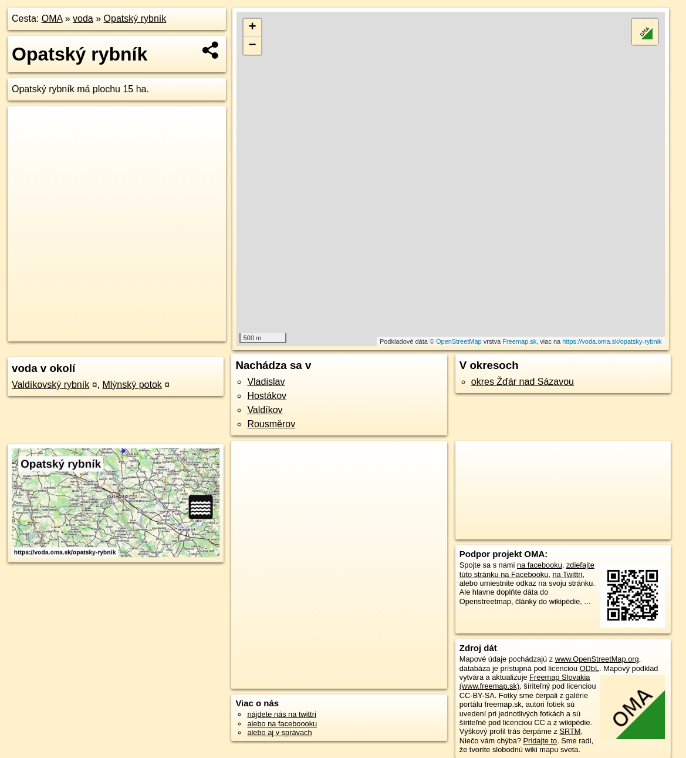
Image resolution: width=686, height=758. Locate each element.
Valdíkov (264, 410)
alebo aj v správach (279, 732)
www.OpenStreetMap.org (597, 659)
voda (83, 19)
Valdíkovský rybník (50, 385)
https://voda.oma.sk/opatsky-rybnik (611, 341)
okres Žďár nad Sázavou (522, 382)
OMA (52, 19)
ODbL (589, 668)
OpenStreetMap (459, 341)
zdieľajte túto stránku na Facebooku (526, 569)
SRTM (569, 731)
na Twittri (567, 574)
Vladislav (266, 382)
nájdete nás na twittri (281, 714)
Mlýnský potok (131, 385)
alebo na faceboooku (282, 723)
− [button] (252, 46)
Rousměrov (271, 424)
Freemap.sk (519, 341)
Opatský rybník (135, 19)
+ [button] (252, 27)
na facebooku (539, 565)
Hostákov (266, 396)
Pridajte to (540, 740)
